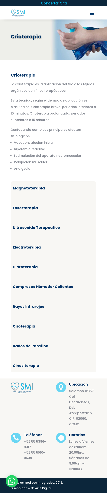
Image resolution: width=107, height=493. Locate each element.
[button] (12, 481)
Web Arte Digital (39, 488)
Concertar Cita (54, 4)
